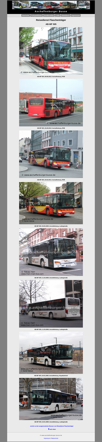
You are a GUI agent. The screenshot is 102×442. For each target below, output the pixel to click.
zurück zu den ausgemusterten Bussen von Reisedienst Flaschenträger (51, 426)
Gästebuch (66, 15)
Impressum (75, 15)
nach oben (52, 429)
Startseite (25, 15)
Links (58, 15)
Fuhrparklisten (36, 15)
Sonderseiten (49, 15)
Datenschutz (54, 438)
